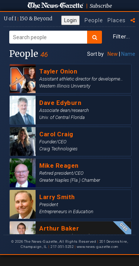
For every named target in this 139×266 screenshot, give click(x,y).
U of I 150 (28, 19)
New (112, 54)
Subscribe (101, 6)
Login (70, 20)
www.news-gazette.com (97, 247)
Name (128, 54)
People (94, 20)
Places (116, 20)
